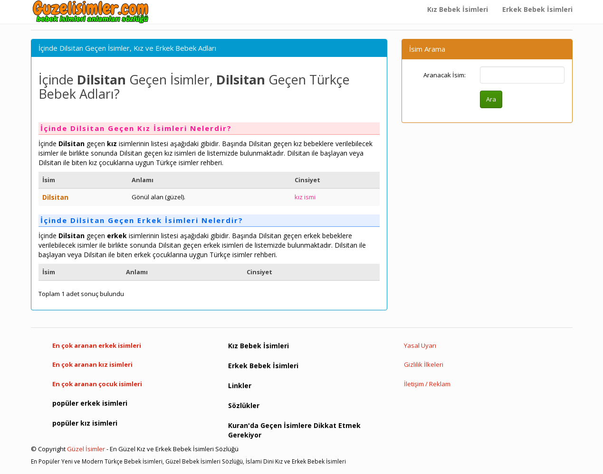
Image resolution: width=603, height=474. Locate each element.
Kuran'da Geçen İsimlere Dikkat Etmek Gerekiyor (294, 430)
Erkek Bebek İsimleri (537, 9)
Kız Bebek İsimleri (457, 9)
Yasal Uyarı (420, 345)
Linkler (239, 385)
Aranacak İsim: (444, 75)
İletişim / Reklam (427, 384)
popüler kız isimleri (84, 423)
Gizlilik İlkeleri (423, 364)
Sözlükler (243, 405)
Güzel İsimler (86, 449)
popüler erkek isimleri (89, 403)
